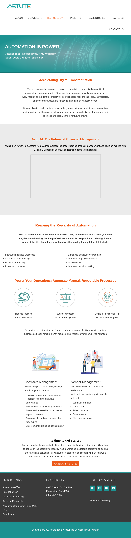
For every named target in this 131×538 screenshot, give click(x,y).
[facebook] (100, 488)
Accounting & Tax (11, 487)
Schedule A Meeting (100, 500)
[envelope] (114, 488)
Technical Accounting (13, 496)
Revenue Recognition (13, 501)
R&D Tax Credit (10, 492)
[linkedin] (93, 488)
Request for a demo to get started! (79, 150)
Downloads (8, 514)
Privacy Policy (92, 530)
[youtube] (107, 488)
